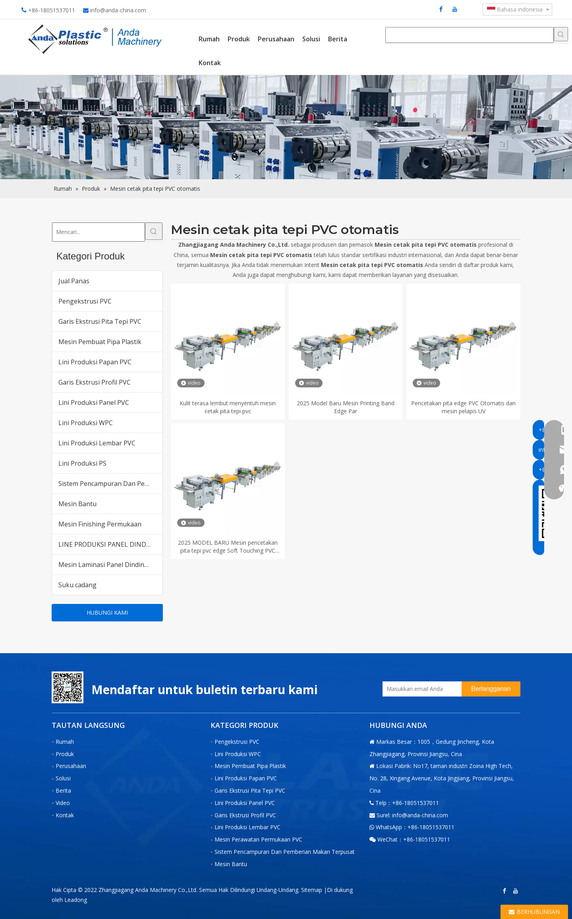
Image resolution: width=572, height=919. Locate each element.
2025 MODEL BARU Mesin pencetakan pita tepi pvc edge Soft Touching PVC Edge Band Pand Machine (228, 547)
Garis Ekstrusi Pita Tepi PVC (99, 321)
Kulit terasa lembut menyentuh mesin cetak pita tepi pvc (228, 407)
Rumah (65, 741)
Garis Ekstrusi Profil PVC (94, 382)
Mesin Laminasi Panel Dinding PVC (110, 564)
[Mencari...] (98, 232)
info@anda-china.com (118, 10)
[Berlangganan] (491, 689)
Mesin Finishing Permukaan (99, 524)
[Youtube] (455, 9)
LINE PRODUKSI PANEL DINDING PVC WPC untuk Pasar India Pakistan (110, 544)
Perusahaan (71, 766)
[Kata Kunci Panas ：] (561, 34)
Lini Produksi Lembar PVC (96, 443)
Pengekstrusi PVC (85, 301)
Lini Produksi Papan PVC (94, 362)
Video (63, 803)
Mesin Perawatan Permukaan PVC (258, 839)
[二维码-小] (67, 687)
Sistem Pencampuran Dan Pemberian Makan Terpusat (110, 483)
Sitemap (311, 890)
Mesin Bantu (77, 503)
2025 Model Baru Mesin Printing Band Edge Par (345, 407)
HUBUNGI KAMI (107, 612)
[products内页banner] (286, 127)
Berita (63, 790)
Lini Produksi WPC (85, 422)
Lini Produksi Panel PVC (93, 402)
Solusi (63, 778)
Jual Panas (73, 281)
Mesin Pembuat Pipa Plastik (99, 341)
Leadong (75, 900)
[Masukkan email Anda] (420, 689)
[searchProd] (469, 35)
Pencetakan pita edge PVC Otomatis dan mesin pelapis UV (463, 407)
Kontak (65, 815)
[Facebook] (441, 9)
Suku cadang (77, 584)
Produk (65, 754)
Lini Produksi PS (82, 463)
